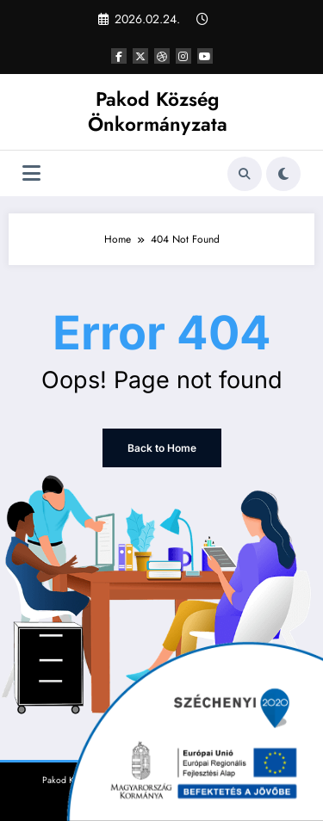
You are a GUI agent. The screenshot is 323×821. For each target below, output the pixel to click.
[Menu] (31, 173)
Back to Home (161, 447)
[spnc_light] (283, 174)
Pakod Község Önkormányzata (157, 111)
